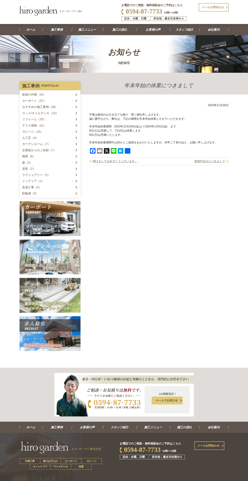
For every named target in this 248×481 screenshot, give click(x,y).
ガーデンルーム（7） (36, 144)
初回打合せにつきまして (209, 161)
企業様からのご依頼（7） (39, 150)
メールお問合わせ (213, 7)
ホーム (31, 29)
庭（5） (27, 162)
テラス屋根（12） (34, 125)
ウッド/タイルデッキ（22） (40, 113)
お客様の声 (153, 29)
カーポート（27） (34, 100)
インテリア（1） (33, 181)
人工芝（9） (30, 138)
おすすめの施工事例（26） (40, 107)
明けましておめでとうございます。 (115, 161)
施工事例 (57, 29)
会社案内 (214, 29)
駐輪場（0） (30, 193)
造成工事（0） (31, 187)
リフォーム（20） (34, 119)
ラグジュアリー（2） (36, 175)
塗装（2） (29, 168)
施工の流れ (120, 29)
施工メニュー (87, 29)
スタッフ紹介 (184, 29)
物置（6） (29, 156)
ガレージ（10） (32, 131)
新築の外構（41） (34, 94)
